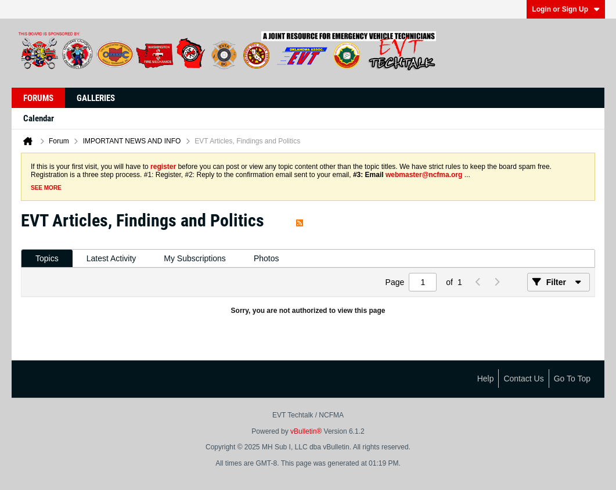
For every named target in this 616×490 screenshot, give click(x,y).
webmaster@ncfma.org (424, 175)
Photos (266, 258)
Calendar (38, 118)
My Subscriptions (195, 258)
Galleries (96, 98)
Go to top (572, 378)
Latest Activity (111, 258)
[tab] (47, 259)
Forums (38, 98)
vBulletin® (306, 431)
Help (485, 378)
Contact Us (523, 378)
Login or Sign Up (566, 9)
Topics (47, 258)
